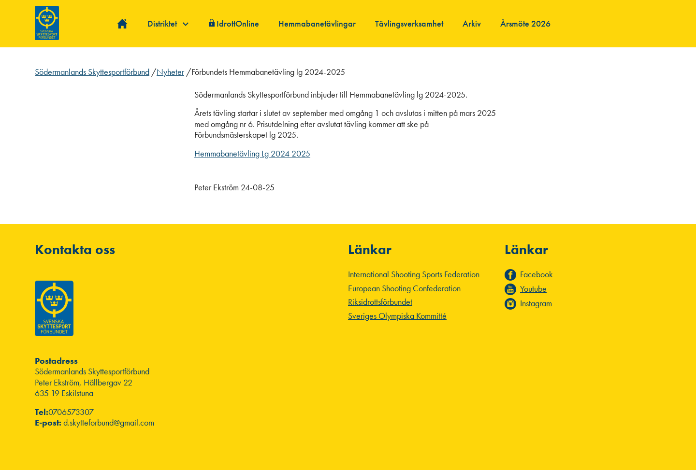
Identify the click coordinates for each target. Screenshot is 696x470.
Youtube (533, 289)
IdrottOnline (238, 23)
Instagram (536, 303)
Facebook (536, 274)
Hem (122, 24)
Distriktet (167, 23)
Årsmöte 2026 (525, 23)
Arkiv (472, 23)
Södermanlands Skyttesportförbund (92, 71)
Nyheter (170, 71)
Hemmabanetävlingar (317, 23)
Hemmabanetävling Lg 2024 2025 (252, 153)
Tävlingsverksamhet (409, 23)
